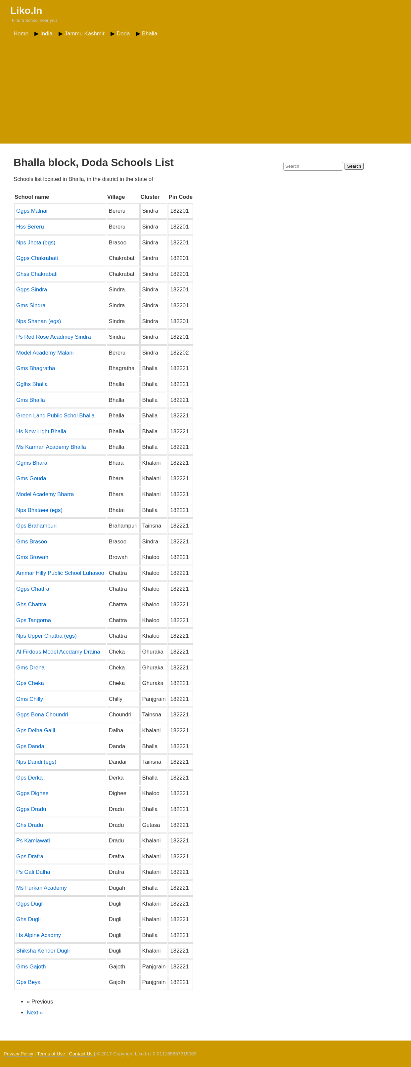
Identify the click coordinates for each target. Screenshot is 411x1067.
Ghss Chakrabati (37, 274)
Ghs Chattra (31, 604)
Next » (35, 1012)
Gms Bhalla (30, 400)
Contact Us (81, 1053)
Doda (123, 33)
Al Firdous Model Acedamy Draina (58, 652)
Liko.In (26, 10)
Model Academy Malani (45, 353)
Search (354, 166)
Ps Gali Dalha (33, 872)
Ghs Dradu (29, 825)
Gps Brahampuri (36, 526)
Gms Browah (32, 557)
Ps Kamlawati (33, 840)
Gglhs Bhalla (32, 384)
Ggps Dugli (30, 904)
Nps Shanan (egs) (38, 321)
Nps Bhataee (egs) (39, 510)
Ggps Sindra (31, 289)
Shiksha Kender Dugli (42, 951)
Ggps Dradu (31, 809)
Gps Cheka (30, 683)
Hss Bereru (30, 227)
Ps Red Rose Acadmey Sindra (53, 337)
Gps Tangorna (33, 620)
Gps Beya (28, 982)
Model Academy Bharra (45, 494)
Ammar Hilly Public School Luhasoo (60, 573)
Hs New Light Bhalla (41, 431)
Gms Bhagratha (35, 368)
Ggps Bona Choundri (42, 714)
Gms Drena (30, 667)
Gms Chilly (29, 699)
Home (21, 33)
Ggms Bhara (31, 463)
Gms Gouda (31, 478)
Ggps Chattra (32, 589)
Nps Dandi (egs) (36, 762)
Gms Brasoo (31, 541)
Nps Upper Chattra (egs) (46, 636)
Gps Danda (30, 746)
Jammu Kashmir (85, 33)
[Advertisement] (205, 89)
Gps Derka (29, 778)
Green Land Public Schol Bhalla (55, 415)
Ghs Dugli (28, 919)
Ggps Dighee (32, 793)
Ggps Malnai (31, 211)
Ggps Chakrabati (37, 258)
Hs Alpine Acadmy (38, 935)
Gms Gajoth (31, 966)
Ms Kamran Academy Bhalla (51, 447)
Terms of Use (51, 1053)
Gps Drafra (29, 856)
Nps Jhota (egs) (35, 242)
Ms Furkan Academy (41, 888)
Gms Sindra (31, 305)
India (46, 33)
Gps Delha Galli (35, 730)
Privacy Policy (18, 1053)
